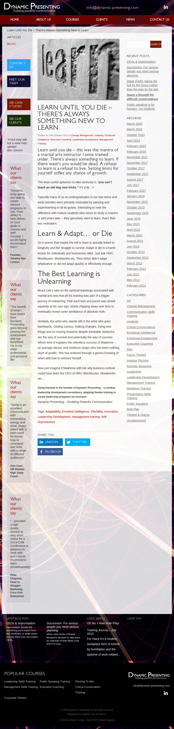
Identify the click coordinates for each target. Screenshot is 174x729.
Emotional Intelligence (141, 332)
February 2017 (136, 190)
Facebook (53, 452)
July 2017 (133, 185)
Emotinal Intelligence (75, 411)
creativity (99, 135)
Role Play (133, 409)
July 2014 (133, 246)
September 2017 (138, 174)
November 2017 (137, 163)
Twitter (79, 442)
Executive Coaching (61, 139)
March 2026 (134, 123)
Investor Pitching (138, 360)
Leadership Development (85, 139)
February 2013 (136, 268)
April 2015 (133, 229)
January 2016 (136, 196)
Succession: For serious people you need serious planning (143, 71)
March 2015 (134, 235)
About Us (43, 19)
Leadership (134, 371)
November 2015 (137, 202)
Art (128, 300)
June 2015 (133, 218)
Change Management (82, 135)
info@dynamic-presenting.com (112, 8)
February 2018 (136, 151)
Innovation (111, 411)
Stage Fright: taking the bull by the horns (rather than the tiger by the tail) (143, 85)
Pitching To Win (84, 681)
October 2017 (136, 168)
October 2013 (136, 252)
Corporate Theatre (15, 697)
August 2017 (135, 179)
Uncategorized (136, 420)
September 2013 (138, 257)
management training (86, 416)
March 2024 (134, 129)
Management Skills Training (21, 686)
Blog (11, 44)
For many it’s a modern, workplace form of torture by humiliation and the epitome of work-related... (104, 639)
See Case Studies (15, 104)
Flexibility (97, 411)
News (130, 19)
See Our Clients (15, 121)
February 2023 (136, 146)
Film (129, 349)
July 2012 (133, 274)
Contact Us (159, 19)
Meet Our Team (17, 81)
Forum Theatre (136, 355)
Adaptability (52, 411)
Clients (101, 19)
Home (14, 19)
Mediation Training (139, 388)
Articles (14, 37)
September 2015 (138, 213)
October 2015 (136, 207)
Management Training (141, 382)
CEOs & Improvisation (141, 61)
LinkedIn (51, 442)
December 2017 (137, 157)
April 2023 (133, 140)
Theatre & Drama (138, 415)
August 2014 (135, 241)
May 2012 (133, 280)
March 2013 (134, 263)
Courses (72, 19)
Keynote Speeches (139, 366)
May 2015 (133, 224)
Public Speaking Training (55, 681)
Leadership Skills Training (19, 681)
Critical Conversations (141, 327)
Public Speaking (137, 403)
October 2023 (136, 135)
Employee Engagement (142, 338)
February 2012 (136, 285)
